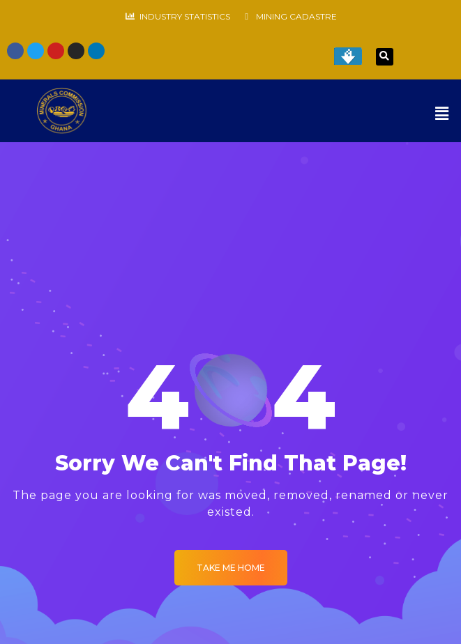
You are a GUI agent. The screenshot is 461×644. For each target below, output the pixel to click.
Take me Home (231, 567)
